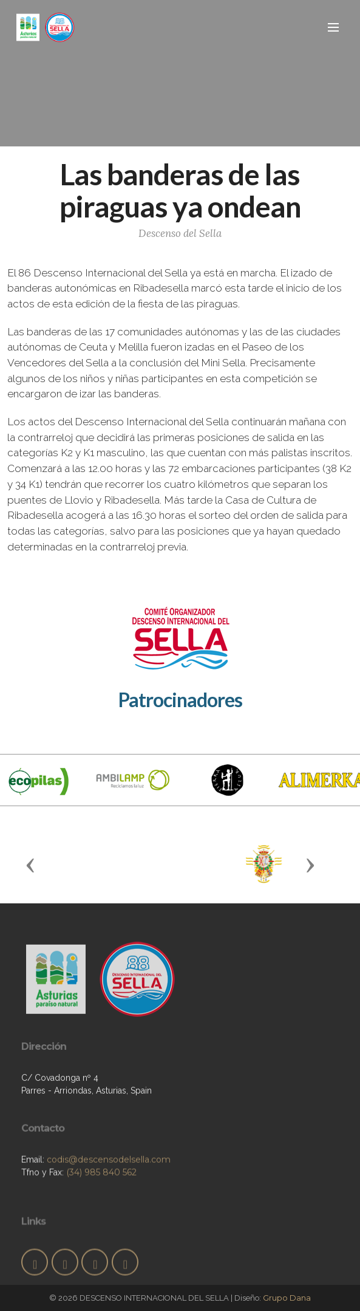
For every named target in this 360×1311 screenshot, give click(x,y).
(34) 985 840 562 (101, 1199)
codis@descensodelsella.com (109, 1187)
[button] (30, 864)
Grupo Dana (287, 1297)
